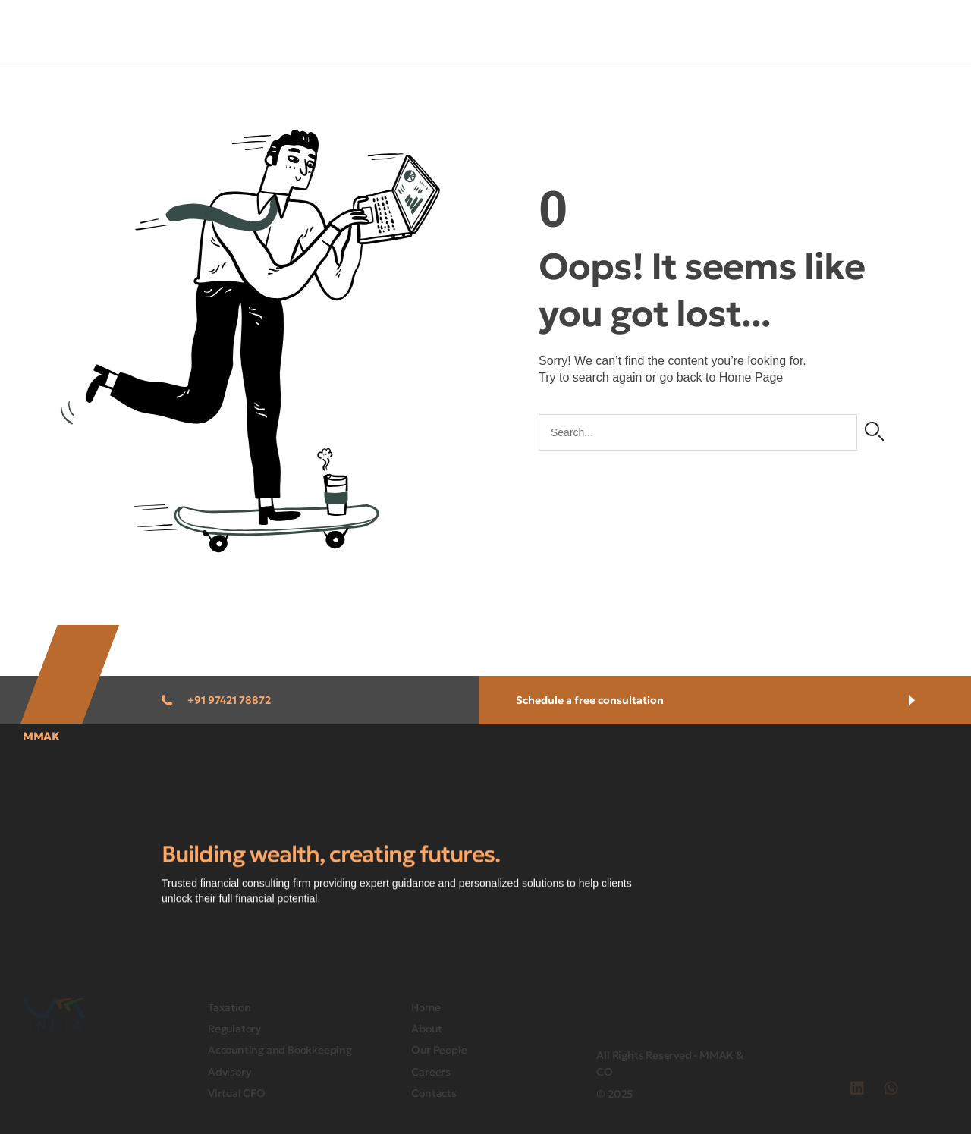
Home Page (751, 377)
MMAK (41, 736)
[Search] (874, 432)
